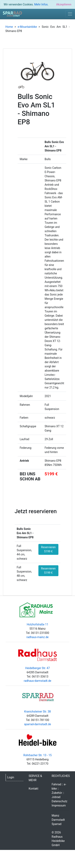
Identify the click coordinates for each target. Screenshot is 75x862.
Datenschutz (59, 801)
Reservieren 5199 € (48, 549)
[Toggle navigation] (70, 14)
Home (9, 26)
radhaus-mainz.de (37, 637)
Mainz (55, 815)
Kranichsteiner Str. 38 (37, 711)
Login (10, 777)
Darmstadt (58, 819)
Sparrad (56, 824)
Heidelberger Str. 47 (37, 668)
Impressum (59, 805)
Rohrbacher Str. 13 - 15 (37, 755)
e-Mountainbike (27, 26)
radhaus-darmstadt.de (37, 680)
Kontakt (33, 788)
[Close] (64, 4)
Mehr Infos (41, 4)
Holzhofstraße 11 (37, 624)
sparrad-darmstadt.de (37, 724)
